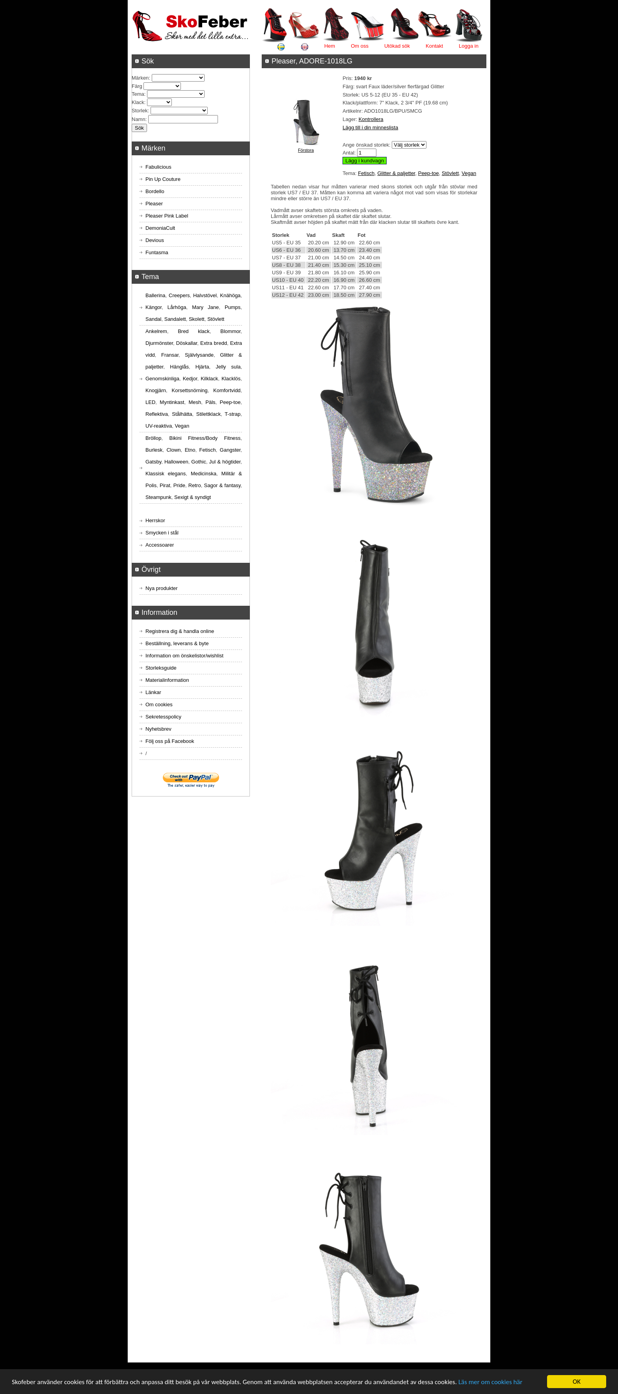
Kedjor (190, 379)
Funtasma (156, 252)
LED (150, 402)
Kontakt (434, 46)
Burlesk (153, 450)
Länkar (153, 692)
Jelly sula (228, 367)
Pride (179, 485)
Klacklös (231, 379)
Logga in (468, 46)
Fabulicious (158, 167)
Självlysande (199, 355)
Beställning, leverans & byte (176, 643)
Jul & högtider (225, 462)
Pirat (165, 485)
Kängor (153, 307)
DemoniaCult (160, 228)
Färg (137, 86)
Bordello (154, 191)
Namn (138, 119)
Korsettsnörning (189, 390)
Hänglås (179, 367)
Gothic (198, 462)
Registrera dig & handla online (179, 631)
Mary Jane (205, 307)
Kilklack (209, 379)
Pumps (232, 307)
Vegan (469, 173)
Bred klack (194, 331)
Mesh (194, 402)
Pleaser (154, 204)
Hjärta (202, 367)
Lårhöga (177, 307)
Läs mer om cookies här (490, 1382)
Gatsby (153, 462)
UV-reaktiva (158, 426)
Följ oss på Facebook (169, 741)
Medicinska (203, 473)
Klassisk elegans (165, 473)
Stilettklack (208, 414)
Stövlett (450, 173)
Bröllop (153, 438)
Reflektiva (156, 414)
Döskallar (186, 343)
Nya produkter (161, 588)
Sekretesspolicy (163, 717)
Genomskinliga (162, 379)
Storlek (139, 111)
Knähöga (230, 295)
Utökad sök (397, 46)
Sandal (153, 319)
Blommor (230, 331)
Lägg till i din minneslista (370, 127)
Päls (210, 402)
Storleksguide (161, 668)
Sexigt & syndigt (192, 497)
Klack (138, 102)
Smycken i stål (162, 533)
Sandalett (175, 319)
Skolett (197, 319)
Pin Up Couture (163, 179)
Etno (190, 450)
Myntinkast (172, 402)
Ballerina (155, 295)
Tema (138, 94)
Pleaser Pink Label (166, 216)
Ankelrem (156, 331)
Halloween (176, 462)
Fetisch (366, 173)
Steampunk (158, 497)
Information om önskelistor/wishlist (184, 656)
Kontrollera (371, 119)
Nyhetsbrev (158, 729)
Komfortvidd (226, 390)
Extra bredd (213, 343)
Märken (140, 78)
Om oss (360, 46)
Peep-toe (428, 173)
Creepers (179, 295)
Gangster (230, 450)
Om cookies (159, 704)
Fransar (170, 355)
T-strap (232, 414)
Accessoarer (159, 545)
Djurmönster (159, 343)
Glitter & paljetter (396, 173)
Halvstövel (205, 295)
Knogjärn (155, 390)
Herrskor (155, 520)
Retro (194, 485)
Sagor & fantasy (222, 485)
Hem (329, 46)
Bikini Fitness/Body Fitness (204, 438)
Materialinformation (167, 680)
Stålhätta (182, 414)
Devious (154, 240)
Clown (173, 450)
